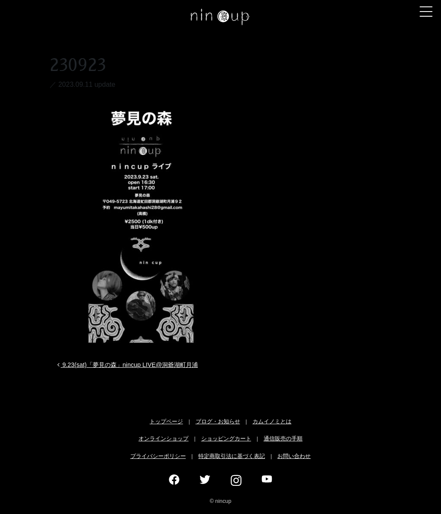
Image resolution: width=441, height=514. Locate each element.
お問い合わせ (294, 456)
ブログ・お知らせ (218, 421)
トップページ (166, 421)
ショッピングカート (226, 438)
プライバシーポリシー (158, 456)
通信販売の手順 (283, 438)
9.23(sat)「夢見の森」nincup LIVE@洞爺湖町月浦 (127, 364)
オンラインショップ (163, 438)
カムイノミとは (272, 421)
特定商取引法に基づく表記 (231, 456)
